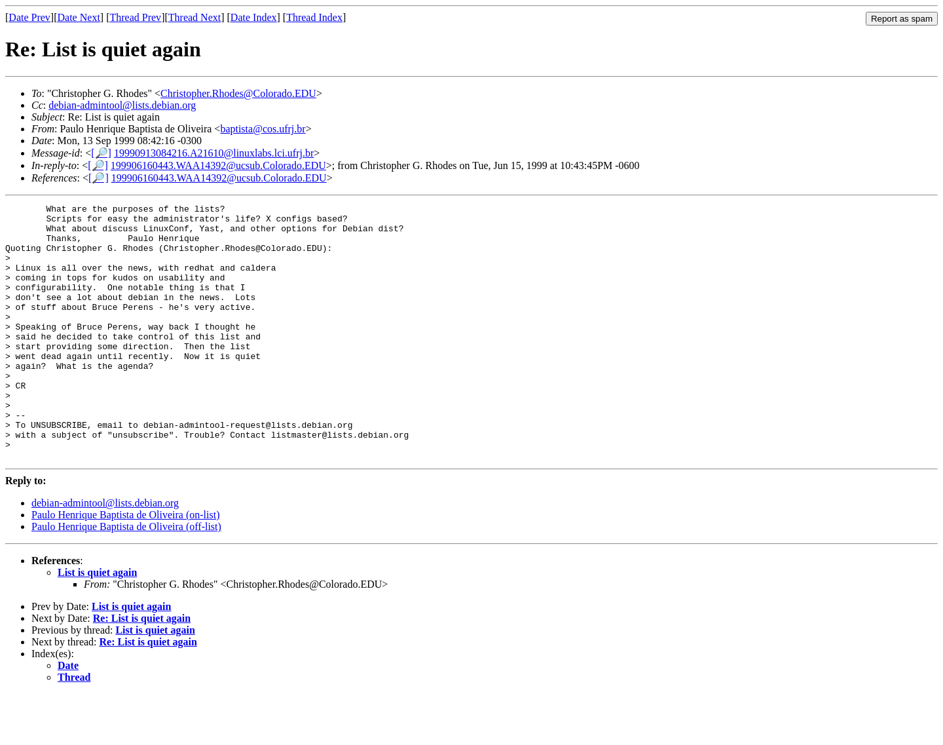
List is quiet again (97, 623)
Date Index (254, 17)
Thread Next (194, 17)
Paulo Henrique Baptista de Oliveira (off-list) (126, 577)
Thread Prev (135, 17)
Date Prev (29, 17)
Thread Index (314, 17)
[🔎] (101, 153)
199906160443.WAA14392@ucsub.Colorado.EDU (218, 165)
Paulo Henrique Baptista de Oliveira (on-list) (125, 565)
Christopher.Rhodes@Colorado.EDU (238, 93)
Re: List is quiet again (142, 669)
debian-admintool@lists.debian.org (122, 105)
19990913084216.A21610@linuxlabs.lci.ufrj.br (214, 153)
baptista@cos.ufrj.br (262, 128)
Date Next (79, 17)
